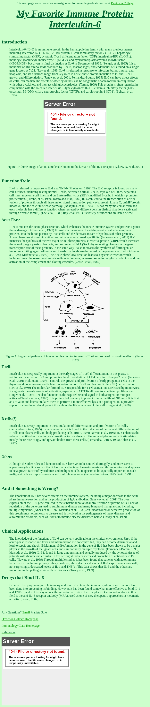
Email (26, 612)
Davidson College (122, 3)
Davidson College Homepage (20, 619)
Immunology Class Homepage (21, 625)
